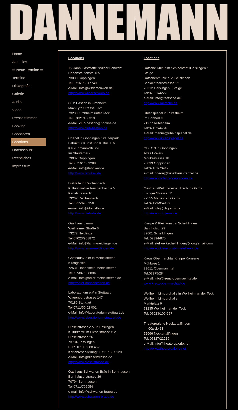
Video (17, 110)
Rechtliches (21, 158)
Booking (19, 126)
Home (17, 54)
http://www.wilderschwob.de (88, 93)
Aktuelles (19, 62)
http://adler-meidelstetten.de (89, 283)
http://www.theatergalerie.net (165, 348)
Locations (20, 142)
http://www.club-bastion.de (87, 128)
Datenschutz (22, 150)
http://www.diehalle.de (84, 213)
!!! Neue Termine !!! (27, 70)
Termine (18, 78)
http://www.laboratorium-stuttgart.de (94, 317)
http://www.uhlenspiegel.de (163, 138)
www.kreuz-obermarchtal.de (164, 283)
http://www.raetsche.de (160, 103)
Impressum (21, 166)
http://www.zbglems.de (160, 213)
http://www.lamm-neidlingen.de (91, 248)
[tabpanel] (106, 230)
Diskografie (21, 86)
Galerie (18, 94)
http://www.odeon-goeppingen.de (168, 178)
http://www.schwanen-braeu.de (91, 396)
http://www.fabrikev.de (84, 173)
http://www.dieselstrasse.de (88, 362)
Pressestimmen (25, 118)
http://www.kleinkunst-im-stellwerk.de (171, 248)
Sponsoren (21, 134)
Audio (17, 102)
